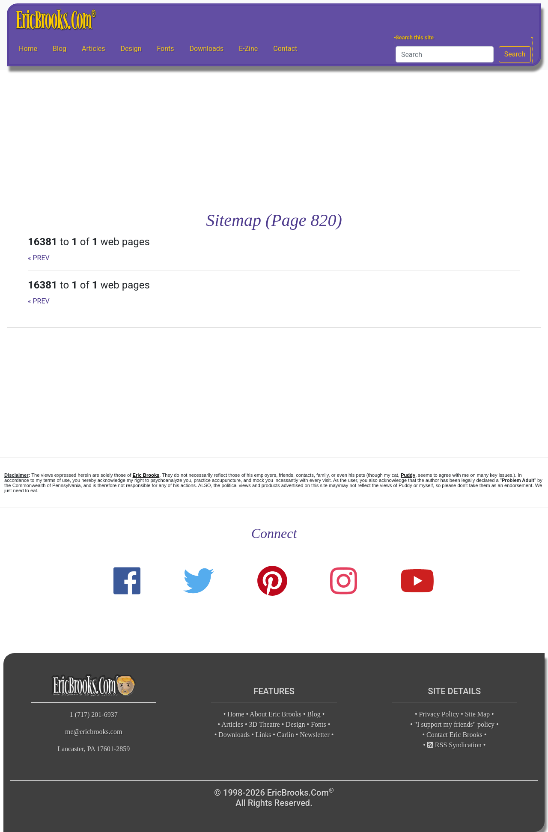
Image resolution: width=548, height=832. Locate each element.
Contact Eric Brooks (454, 734)
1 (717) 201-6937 (94, 714)
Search (514, 54)
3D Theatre (264, 724)
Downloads (206, 49)
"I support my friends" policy (454, 724)
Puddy (408, 475)
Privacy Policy (439, 714)
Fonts (165, 49)
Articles (93, 49)
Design (130, 49)
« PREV (39, 258)
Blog (59, 49)
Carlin (285, 734)
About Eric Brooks (275, 714)
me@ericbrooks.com (93, 731)
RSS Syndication (454, 745)
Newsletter (314, 734)
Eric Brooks (146, 475)
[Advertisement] (274, 130)
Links (263, 734)
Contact (285, 49)
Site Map (477, 714)
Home (28, 49)
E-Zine (248, 49)
